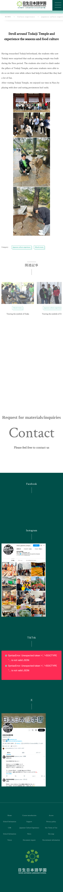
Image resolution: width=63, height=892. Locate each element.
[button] (31, 451)
